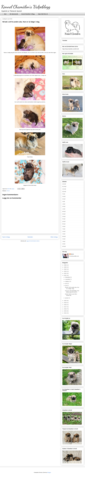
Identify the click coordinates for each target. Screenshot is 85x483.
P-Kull (63, 219)
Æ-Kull (64, 246)
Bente (72, 254)
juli (66, 283)
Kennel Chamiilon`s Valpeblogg (25, 6)
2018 (65, 304)
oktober (67, 281)
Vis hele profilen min (74, 256)
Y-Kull (63, 241)
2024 (65, 269)
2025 (65, 267)
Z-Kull (63, 244)
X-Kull (63, 239)
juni (66, 285)
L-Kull (63, 209)
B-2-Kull (64, 186)
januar (67, 298)
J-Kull (63, 204)
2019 (65, 302)
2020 (65, 300)
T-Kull (63, 229)
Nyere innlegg (6, 237)
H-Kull (63, 199)
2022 (65, 273)
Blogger (49, 472)
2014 (65, 313)
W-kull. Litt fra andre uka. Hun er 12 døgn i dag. (72, 288)
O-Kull (63, 216)
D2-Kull (64, 191)
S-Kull (63, 226)
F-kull (63, 194)
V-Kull (63, 234)
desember (67, 277)
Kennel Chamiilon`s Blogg (28, 14)
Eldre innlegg (54, 237)
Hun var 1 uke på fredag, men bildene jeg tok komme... (72, 291)
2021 (65, 275)
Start (5, 14)
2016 (65, 309)
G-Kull (63, 196)
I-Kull (63, 201)
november (67, 279)
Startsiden (30, 237)
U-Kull (63, 231)
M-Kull (63, 211)
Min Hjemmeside (14, 14)
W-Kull (8, 190)
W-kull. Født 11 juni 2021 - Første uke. (71, 294)
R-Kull (63, 224)
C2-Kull (64, 189)
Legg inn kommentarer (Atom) (32, 241)
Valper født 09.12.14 (43, 14)
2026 (65, 265)
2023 (65, 271)
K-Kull (63, 206)
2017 (65, 306)
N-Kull (63, 214)
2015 (65, 311)
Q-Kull (63, 221)
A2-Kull (64, 184)
